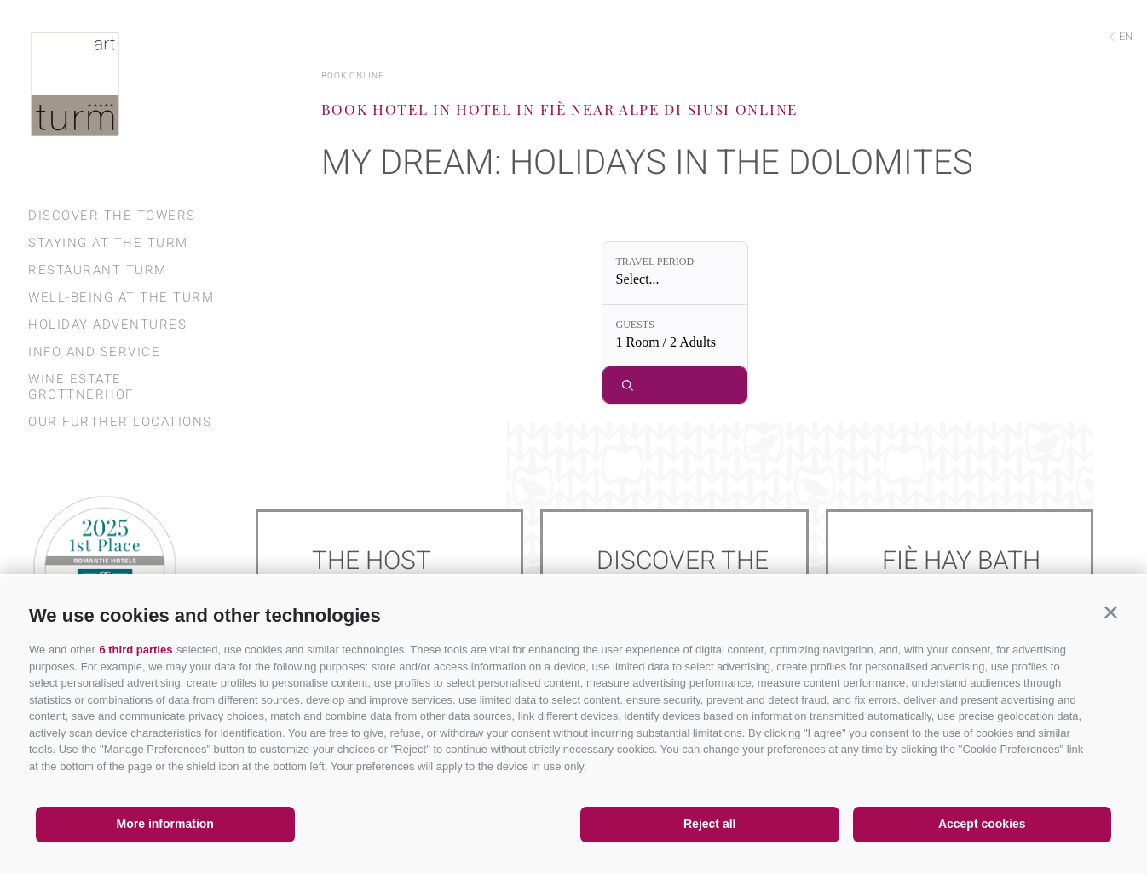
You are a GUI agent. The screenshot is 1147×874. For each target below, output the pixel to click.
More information (165, 824)
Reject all (709, 824)
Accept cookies (982, 824)
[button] (1111, 612)
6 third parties (135, 649)
